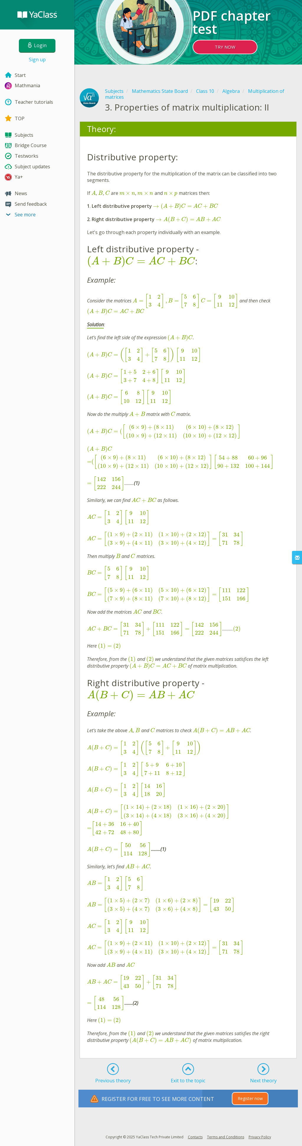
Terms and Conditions (225, 1137)
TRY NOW (225, 47)
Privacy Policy (260, 1137)
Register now (250, 1098)
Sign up (37, 59)
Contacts (195, 1137)
